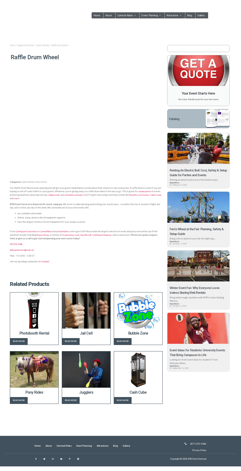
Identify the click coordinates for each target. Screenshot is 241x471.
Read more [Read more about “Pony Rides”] (19, 404)
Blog (189, 15)
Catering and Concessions (28, 235)
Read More (174, 188)
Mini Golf (104, 238)
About (108, 15)
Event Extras (41, 186)
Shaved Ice (149, 198)
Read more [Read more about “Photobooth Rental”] (19, 345)
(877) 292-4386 (18, 247)
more (44, 202)
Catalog (175, 119)
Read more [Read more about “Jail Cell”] (71, 345)
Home (96, 15)
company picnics (146, 195)
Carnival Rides (126, 15)
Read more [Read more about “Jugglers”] (71, 404)
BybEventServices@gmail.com (25, 253)
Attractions (174, 15)
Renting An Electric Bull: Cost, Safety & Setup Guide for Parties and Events (195, 176)
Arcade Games (82, 238)
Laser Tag (94, 238)
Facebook (46, 265)
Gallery (201, 15)
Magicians (128, 238)
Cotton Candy (30, 202)
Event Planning (151, 15)
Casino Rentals (42, 45)
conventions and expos (86, 198)
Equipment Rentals (25, 45)
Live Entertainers (71, 235)
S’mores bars (16, 202)
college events (63, 198)
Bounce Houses (54, 238)
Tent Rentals (116, 238)
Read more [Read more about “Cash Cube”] (123, 404)
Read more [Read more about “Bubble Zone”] (123, 345)
